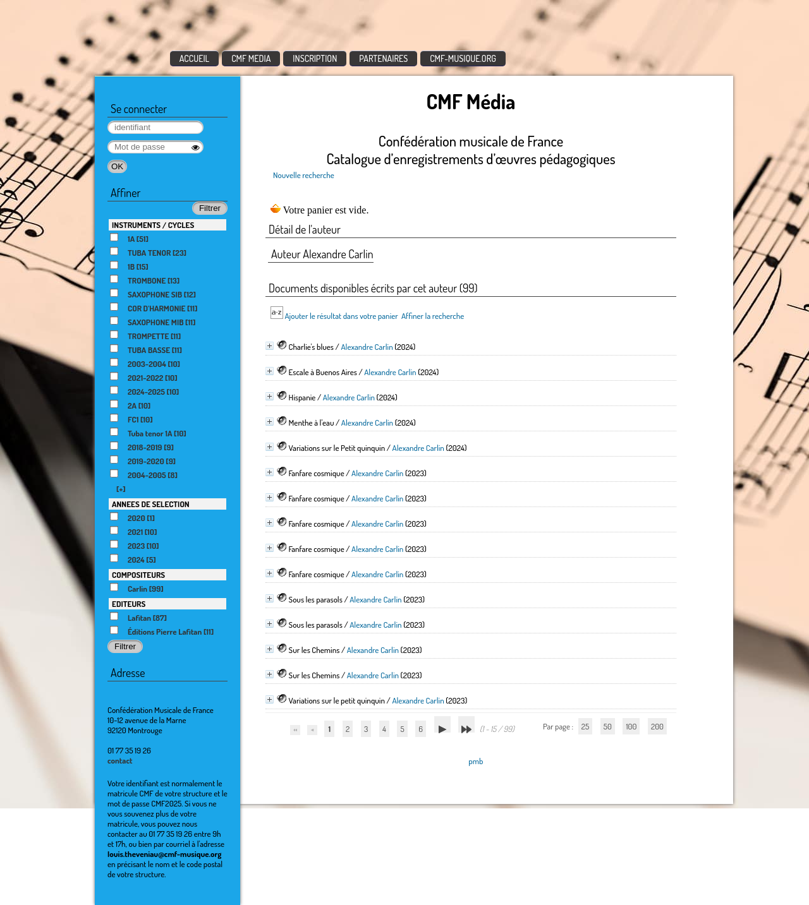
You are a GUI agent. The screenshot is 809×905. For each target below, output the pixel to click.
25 (585, 726)
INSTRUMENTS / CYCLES (153, 225)
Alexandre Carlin (366, 347)
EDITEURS (128, 604)
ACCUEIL (194, 58)
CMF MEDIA (251, 58)
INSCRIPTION (315, 58)
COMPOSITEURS (138, 575)
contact (120, 760)
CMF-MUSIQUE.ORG (463, 58)
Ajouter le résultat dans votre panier (341, 316)
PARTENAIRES (383, 58)
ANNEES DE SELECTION (151, 504)
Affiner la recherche (432, 316)
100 (631, 726)
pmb (475, 761)
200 (657, 726)
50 (608, 726)
